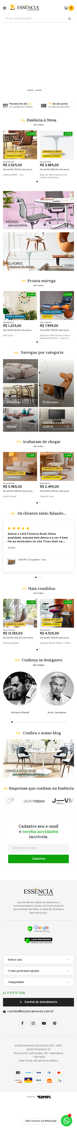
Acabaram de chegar (41, 474)
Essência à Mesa (41, 120)
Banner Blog (38, 791)
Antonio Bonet (20, 725)
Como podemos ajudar (23, 1003)
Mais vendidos (41, 620)
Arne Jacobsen (57, 725)
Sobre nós (15, 992)
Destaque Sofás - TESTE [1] (20, 403)
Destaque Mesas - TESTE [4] (21, 452)
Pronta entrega (41, 313)
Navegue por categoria (42, 384)
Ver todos (38, 125)
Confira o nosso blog (42, 765)
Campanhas (16, 1014)
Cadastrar (38, 891)
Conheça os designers (42, 692)
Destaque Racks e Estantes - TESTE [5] (56, 452)
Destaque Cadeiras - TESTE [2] (20, 427)
